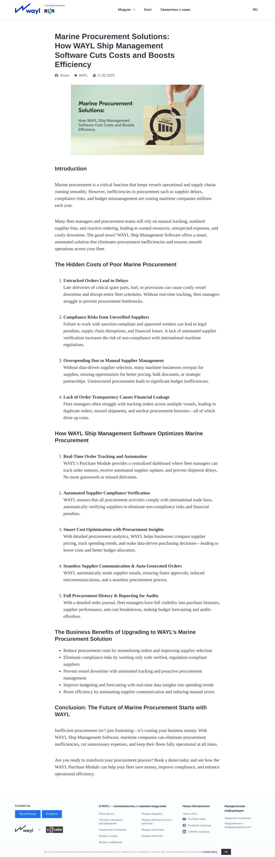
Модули (127, 10)
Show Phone (27, 814)
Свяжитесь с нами (175, 10)
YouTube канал (194, 819)
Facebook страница (197, 825)
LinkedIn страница (196, 831)
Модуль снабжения (110, 842)
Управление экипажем (112, 829)
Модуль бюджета (152, 813)
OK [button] (226, 851)
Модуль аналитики (153, 829)
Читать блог (190, 813)
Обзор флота (106, 813)
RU (255, 10)
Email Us (52, 814)
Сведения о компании (238, 818)
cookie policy (209, 851)
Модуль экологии (152, 835)
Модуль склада (108, 835)
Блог (148, 10)
